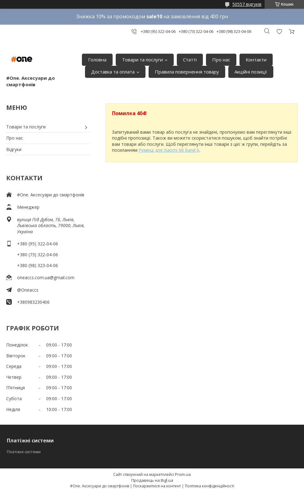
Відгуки (13, 149)
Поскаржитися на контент (157, 486)
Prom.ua (183, 474)
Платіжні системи (24, 451)
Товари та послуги (142, 59)
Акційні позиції (251, 72)
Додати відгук (279, 31)
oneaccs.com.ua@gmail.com (45, 277)
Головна (97, 59)
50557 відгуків (247, 4)
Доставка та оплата (113, 72)
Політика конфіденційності (209, 486)
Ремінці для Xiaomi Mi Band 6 (169, 150)
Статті (190, 59)
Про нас (221, 59)
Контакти (256, 59)
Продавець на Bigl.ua (152, 480)
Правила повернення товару (187, 72)
